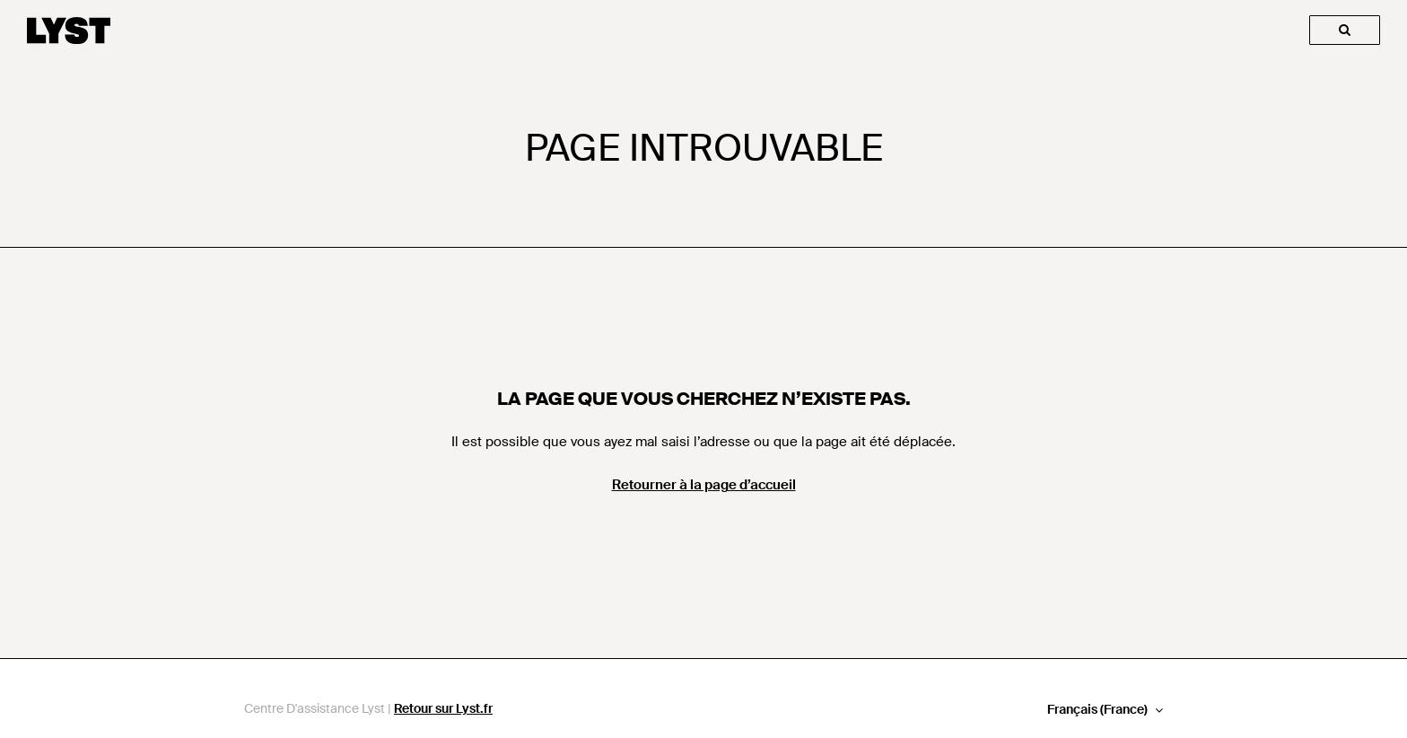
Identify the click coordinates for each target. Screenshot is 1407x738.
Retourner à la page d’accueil (704, 485)
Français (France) (1098, 709)
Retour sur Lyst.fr (443, 708)
